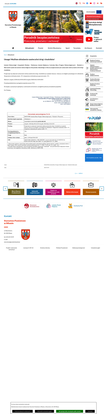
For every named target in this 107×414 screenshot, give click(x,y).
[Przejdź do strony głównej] (13, 48)
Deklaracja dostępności (78, 248)
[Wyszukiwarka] (80, 3)
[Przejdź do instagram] (94, 3)
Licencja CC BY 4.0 (28, 248)
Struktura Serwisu (45, 248)
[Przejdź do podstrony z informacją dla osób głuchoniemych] (101, 3)
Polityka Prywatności (62, 248)
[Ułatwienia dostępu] (98, 3)
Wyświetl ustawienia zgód (44, 411)
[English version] (76, 3)
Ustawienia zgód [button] (95, 248)
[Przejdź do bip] (83, 3)
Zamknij (90, 411)
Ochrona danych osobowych (22, 411)
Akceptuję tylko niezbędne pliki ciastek (70, 411)
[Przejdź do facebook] (87, 3)
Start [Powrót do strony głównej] (5, 54)
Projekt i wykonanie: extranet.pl (11, 248)
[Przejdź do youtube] (90, 3)
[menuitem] (29, 48)
